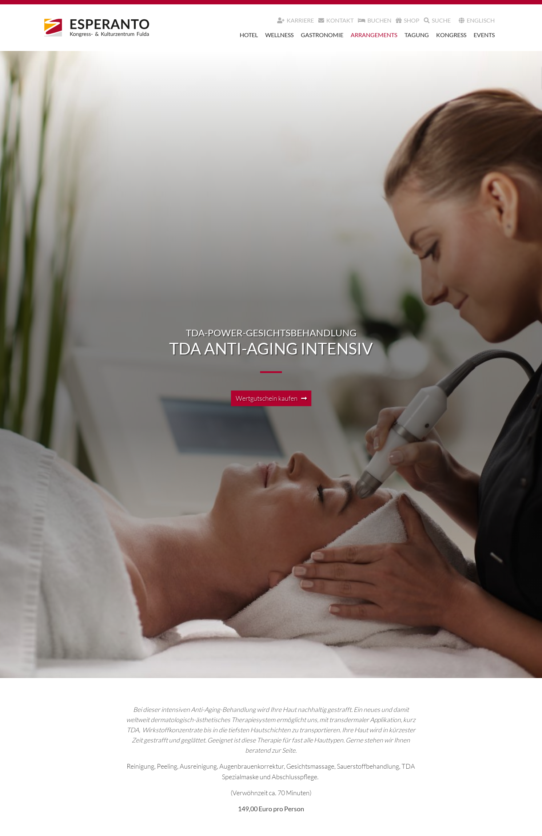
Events (484, 34)
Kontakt (336, 20)
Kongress (451, 34)
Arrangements (374, 34)
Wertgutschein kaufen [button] (267, 398)
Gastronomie (322, 34)
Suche (437, 20)
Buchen (374, 20)
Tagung (416, 34)
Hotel (249, 34)
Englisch (477, 20)
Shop (407, 20)
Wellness (279, 34)
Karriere (295, 20)
